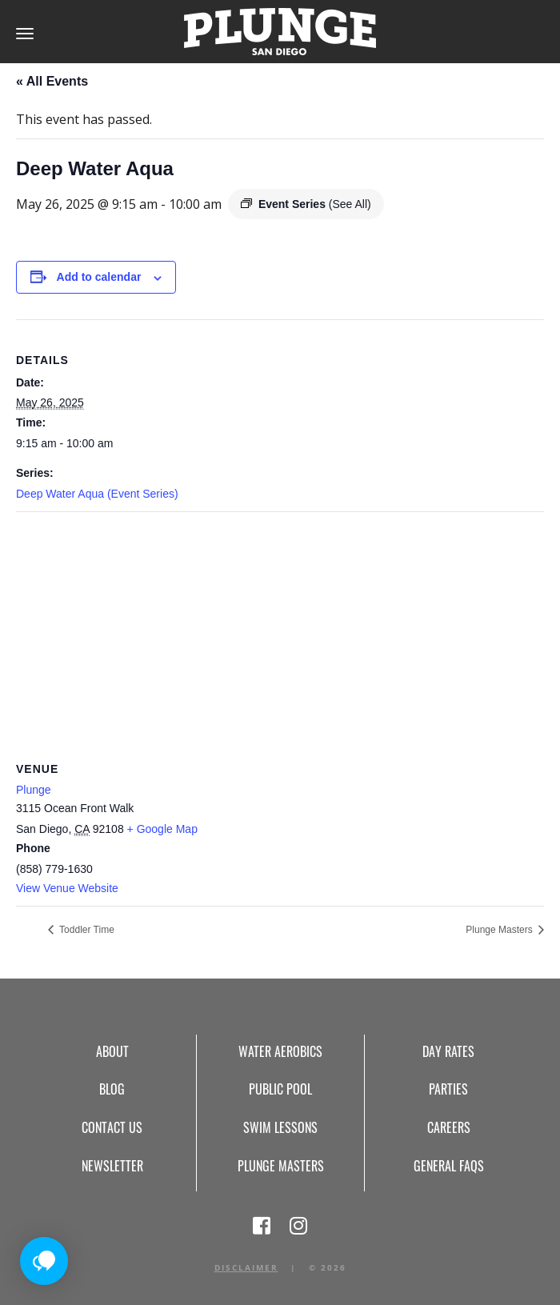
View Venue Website (67, 888)
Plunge (33, 789)
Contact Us (112, 1127)
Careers (448, 1127)
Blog (112, 1089)
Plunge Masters (500, 929)
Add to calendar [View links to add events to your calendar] (99, 276)
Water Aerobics (280, 1051)
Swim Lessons (280, 1127)
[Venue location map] (280, 627)
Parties (448, 1089)
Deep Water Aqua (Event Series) (97, 493)
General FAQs (449, 1165)
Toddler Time (85, 929)
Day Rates (448, 1051)
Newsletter (112, 1165)
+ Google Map (162, 829)
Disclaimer (246, 1267)
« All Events (52, 81)
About (112, 1051)
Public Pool (280, 1089)
